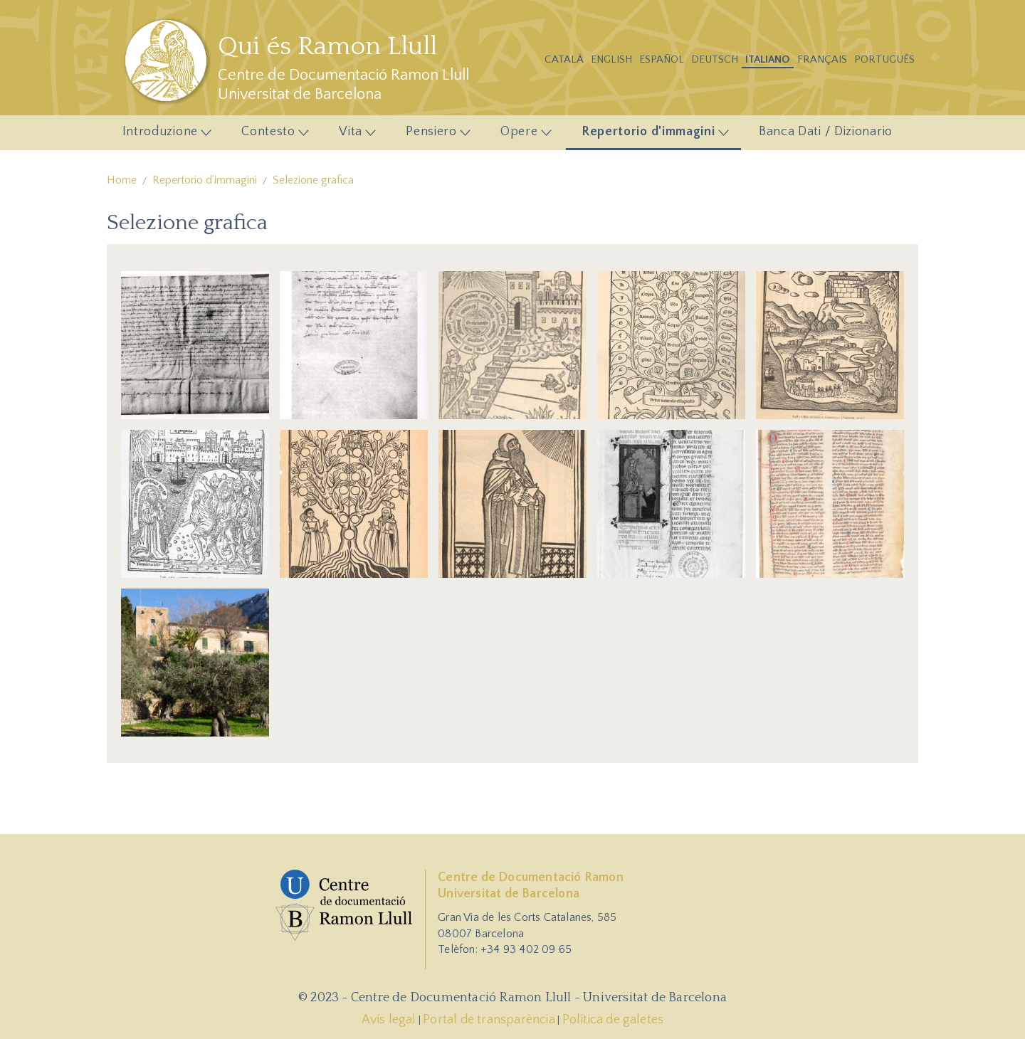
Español (661, 59)
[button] (195, 344)
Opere (522, 135)
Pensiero (434, 135)
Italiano (767, 59)
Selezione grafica (313, 180)
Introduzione (163, 135)
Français (822, 59)
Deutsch (714, 59)
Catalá (564, 59)
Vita (353, 135)
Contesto (271, 135)
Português (884, 59)
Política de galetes (613, 1020)
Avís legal (389, 1020)
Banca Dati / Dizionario (826, 132)
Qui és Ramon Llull (327, 46)
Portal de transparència (489, 1020)
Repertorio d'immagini (650, 135)
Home (122, 180)
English (611, 59)
